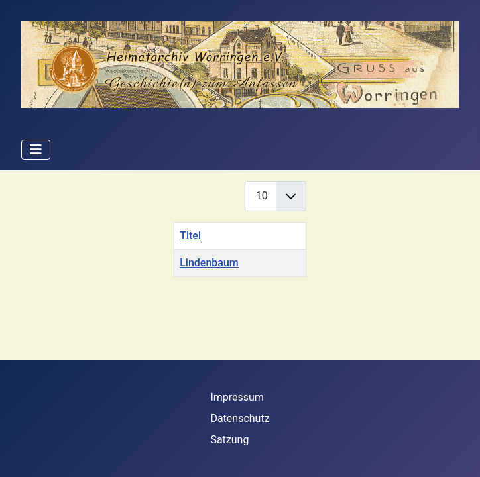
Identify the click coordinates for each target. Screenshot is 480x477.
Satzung (229, 439)
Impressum (237, 397)
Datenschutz (239, 418)
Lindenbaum (209, 262)
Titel (190, 235)
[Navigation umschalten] (35, 150)
